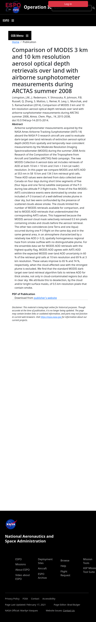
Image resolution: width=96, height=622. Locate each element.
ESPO (18, 559)
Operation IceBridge (46, 7)
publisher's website (45, 298)
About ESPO (22, 569)
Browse (64, 560)
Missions (20, 564)
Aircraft (42, 568)
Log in (68, 4)
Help (63, 566)
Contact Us (69, 610)
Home (15, 42)
